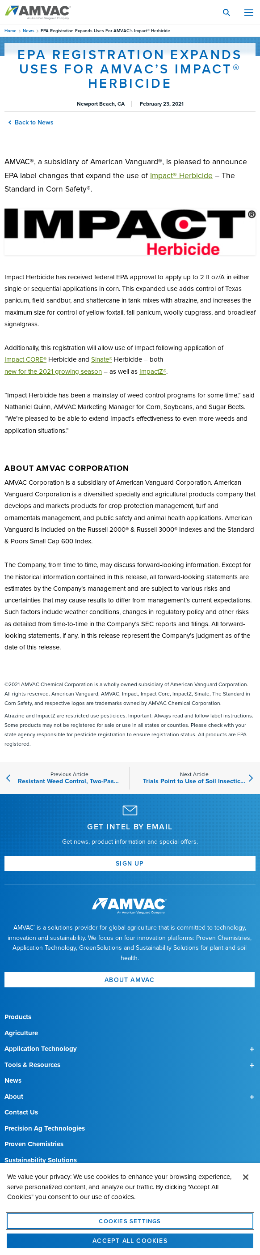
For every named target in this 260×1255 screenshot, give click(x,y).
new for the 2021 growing (53, 371)
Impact (25, 359)
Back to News (31, 122)
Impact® (181, 175)
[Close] (246, 1184)
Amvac (37, 12)
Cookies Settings (130, 1228)
